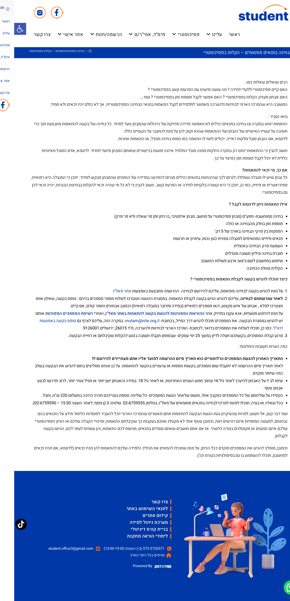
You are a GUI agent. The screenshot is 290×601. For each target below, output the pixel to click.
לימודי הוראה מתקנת (133, 536)
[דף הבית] (75, 51)
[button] (6, 29)
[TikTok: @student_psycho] (7, 524)
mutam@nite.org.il (128, 321)
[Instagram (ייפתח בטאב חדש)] (25, 12)
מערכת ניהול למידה (134, 522)
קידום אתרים (141, 515)
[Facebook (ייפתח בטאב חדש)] (43, 12)
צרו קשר (145, 501)
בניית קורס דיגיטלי (135, 529)
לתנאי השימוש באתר (133, 508)
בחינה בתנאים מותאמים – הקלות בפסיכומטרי (42, 51)
